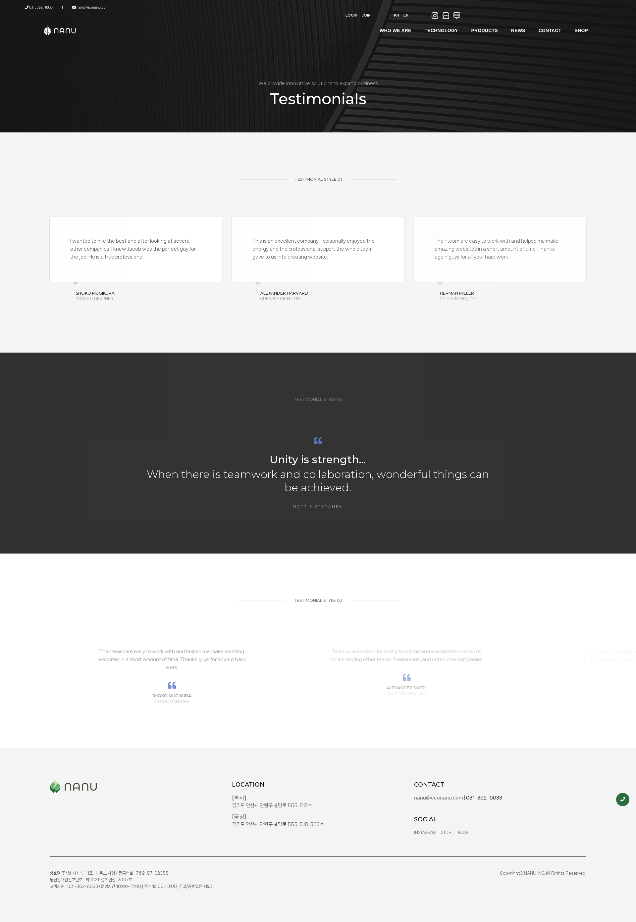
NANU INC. (534, 873)
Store (447, 833)
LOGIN (488, 7)
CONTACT (525, 26)
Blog (463, 833)
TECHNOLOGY (416, 26)
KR (526, 7)
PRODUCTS (460, 26)
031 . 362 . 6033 (64, 7)
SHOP (556, 26)
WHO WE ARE (371, 26)
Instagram (425, 833)
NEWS (493, 26)
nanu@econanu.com (108, 7)
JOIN (503, 7)
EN (535, 7)
